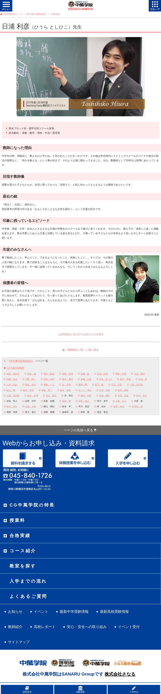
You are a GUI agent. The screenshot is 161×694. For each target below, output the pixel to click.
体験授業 (80, 689)
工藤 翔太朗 (13, 395)
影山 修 (11, 390)
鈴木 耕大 (12, 406)
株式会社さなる (120, 674)
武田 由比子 (13, 373)
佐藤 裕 (85, 373)
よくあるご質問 (28, 596)
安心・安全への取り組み (87, 627)
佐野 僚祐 (118, 406)
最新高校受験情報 (114, 612)
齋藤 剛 (82, 384)
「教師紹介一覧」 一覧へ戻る (82, 349)
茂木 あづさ (105, 379)
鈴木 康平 (67, 379)
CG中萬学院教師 (15, 368)
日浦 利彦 (102, 373)
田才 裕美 (125, 379)
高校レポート (44, 627)
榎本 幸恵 (86, 395)
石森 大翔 (30, 406)
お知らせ (15, 612)
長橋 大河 (86, 379)
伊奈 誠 (31, 373)
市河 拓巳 (141, 395)
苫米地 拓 (137, 406)
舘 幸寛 (66, 384)
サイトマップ (19, 642)
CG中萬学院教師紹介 (36, 14)
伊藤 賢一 (46, 390)
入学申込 (134, 689)
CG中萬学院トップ (12, 14)
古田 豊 (142, 379)
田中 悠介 (30, 384)
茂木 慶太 (51, 395)
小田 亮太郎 (136, 384)
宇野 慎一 (30, 379)
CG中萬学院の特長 (32, 505)
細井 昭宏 (123, 390)
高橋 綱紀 (104, 395)
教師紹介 (15, 627)
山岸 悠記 (12, 384)
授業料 (17, 520)
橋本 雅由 (49, 373)
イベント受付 (129, 627)
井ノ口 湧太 (84, 390)
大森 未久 (120, 401)
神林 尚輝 (67, 373)
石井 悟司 (49, 379)
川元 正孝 (116, 384)
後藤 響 (66, 401)
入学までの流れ (28, 581)
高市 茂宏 (123, 395)
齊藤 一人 (49, 384)
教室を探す (23, 565)
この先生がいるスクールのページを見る (80, 334)
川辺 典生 (139, 373)
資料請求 (27, 689)
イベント (41, 612)
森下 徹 (99, 384)
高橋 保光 (12, 379)
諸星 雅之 (83, 401)
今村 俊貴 (104, 390)
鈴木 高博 (32, 395)
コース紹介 (23, 550)
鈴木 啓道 (65, 390)
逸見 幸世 (28, 390)
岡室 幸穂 (120, 373)
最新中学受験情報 (74, 612)
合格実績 (20, 535)
